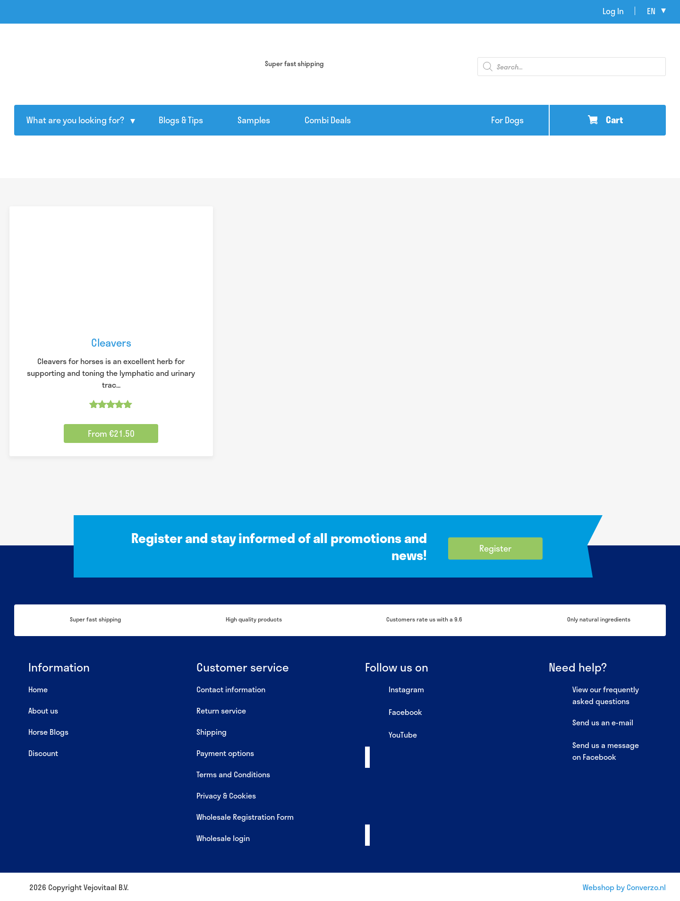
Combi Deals (328, 120)
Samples (254, 120)
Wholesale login (223, 838)
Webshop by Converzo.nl (624, 887)
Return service (221, 710)
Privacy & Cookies (226, 795)
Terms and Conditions (233, 774)
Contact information (230, 689)
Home (38, 689)
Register (495, 548)
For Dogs (507, 120)
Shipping (211, 732)
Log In (613, 11)
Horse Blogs (48, 732)
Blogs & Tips (181, 120)
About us (43, 710)
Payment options (225, 753)
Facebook (393, 712)
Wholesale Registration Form (245, 817)
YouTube (391, 735)
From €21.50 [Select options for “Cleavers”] (111, 433)
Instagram (394, 690)
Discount (43, 753)
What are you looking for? (75, 120)
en (651, 11)
